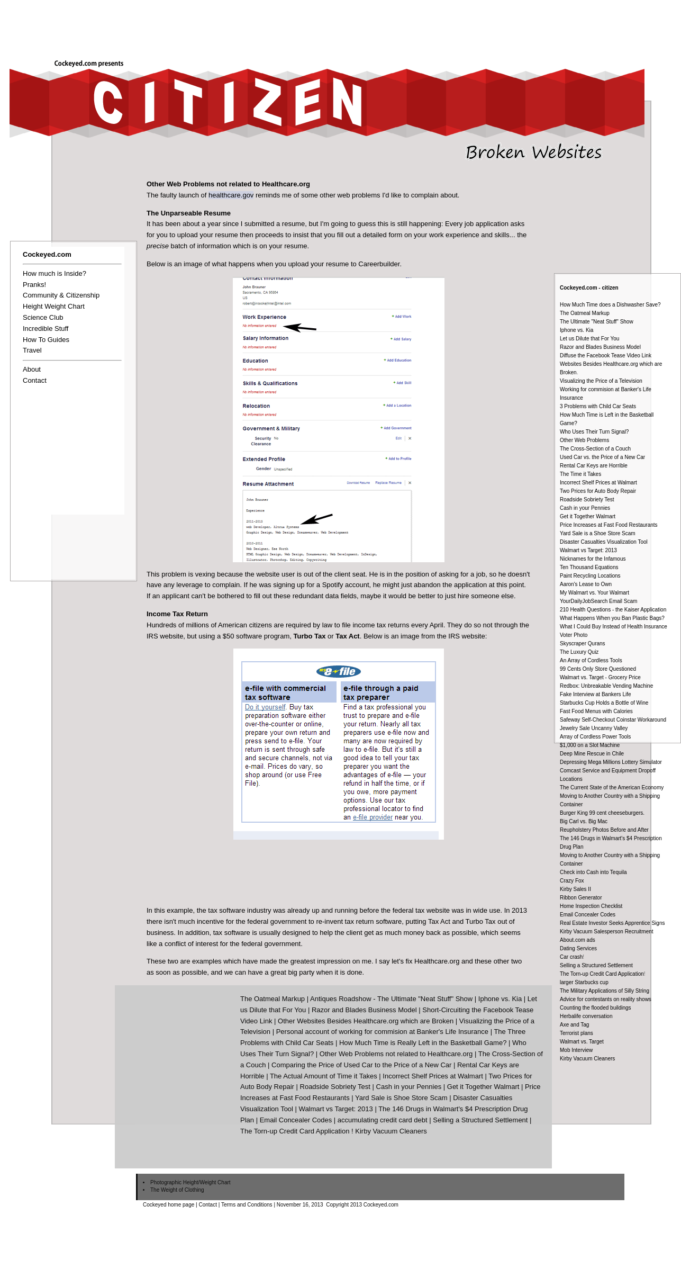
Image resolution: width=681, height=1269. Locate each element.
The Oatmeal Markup (585, 313)
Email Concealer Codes (587, 914)
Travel (32, 350)
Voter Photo (573, 635)
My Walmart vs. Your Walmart (594, 593)
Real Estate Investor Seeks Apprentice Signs (612, 923)
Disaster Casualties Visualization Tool (604, 542)
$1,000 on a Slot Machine (590, 745)
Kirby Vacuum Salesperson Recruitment (606, 931)
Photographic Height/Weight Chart (190, 1182)
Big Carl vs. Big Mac (583, 821)
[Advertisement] (461, 25)
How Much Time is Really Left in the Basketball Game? (422, 1043)
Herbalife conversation (586, 1016)
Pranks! (34, 285)
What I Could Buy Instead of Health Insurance (613, 626)
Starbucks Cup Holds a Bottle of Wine (604, 703)
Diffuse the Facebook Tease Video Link (605, 355)
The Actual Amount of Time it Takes (323, 1076)
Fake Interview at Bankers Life (595, 694)
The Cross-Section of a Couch (595, 449)
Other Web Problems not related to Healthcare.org (396, 1054)
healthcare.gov (230, 195)
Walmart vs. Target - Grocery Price (600, 677)
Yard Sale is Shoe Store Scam (401, 1098)
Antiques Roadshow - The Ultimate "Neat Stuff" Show (391, 999)
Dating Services (578, 948)
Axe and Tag (574, 1025)
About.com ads (577, 940)
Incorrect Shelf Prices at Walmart (598, 482)
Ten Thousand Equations (589, 567)
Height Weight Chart (54, 306)
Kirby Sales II (575, 889)
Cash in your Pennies (585, 508)
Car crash (571, 957)
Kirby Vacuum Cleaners (587, 1058)
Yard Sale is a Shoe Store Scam (597, 533)
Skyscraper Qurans (582, 643)
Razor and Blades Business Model (600, 347)
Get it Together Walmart (587, 516)
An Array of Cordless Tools (591, 660)
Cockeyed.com (47, 254)
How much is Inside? (54, 273)
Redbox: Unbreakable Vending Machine (606, 686)
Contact (35, 380)
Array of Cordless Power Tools (595, 737)
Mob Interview (576, 1050)
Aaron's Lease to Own (586, 584)
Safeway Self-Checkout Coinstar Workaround (613, 720)
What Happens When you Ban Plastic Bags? (612, 618)
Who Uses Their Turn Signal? (594, 432)
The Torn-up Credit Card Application (602, 974)
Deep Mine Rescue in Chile (592, 754)
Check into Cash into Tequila (593, 872)
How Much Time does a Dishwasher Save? (610, 305)
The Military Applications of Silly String (604, 991)
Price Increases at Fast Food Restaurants (609, 525)
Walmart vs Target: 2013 (588, 550)
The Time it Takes (580, 474)
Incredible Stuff (45, 328)
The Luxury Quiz (579, 652)
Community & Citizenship (61, 295)
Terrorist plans (576, 1033)
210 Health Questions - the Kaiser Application (613, 610)
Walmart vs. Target (582, 1042)
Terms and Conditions (247, 1205)
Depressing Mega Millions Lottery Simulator (611, 762)
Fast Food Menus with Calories (596, 711)
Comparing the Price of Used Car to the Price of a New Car (361, 1065)
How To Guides (46, 340)
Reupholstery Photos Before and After (604, 830)
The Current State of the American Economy (612, 787)
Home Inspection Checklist (591, 906)
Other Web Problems (584, 440)
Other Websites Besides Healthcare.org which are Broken (365, 1021)
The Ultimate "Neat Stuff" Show (596, 322)
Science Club (43, 317)
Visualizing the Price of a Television (601, 381)
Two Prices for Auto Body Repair (598, 491)
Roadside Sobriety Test (587, 499)
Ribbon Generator (581, 898)
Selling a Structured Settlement (596, 965)
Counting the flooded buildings (595, 1008)
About (32, 369)
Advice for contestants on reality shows (605, 999)
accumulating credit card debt (383, 1120)
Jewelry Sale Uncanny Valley (594, 728)
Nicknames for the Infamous (593, 559)
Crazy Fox (572, 881)
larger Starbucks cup (584, 982)
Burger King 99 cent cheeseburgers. (602, 813)
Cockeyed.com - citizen (589, 288)
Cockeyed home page (168, 1205)
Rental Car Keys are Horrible (594, 466)
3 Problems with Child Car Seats (598, 406)
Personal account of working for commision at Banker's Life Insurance (382, 1032)
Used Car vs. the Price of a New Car (602, 457)
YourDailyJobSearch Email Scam (598, 601)
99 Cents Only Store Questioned (598, 669)
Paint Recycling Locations (590, 576)
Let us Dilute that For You (589, 338)
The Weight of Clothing (177, 1190)
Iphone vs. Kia (576, 330)
